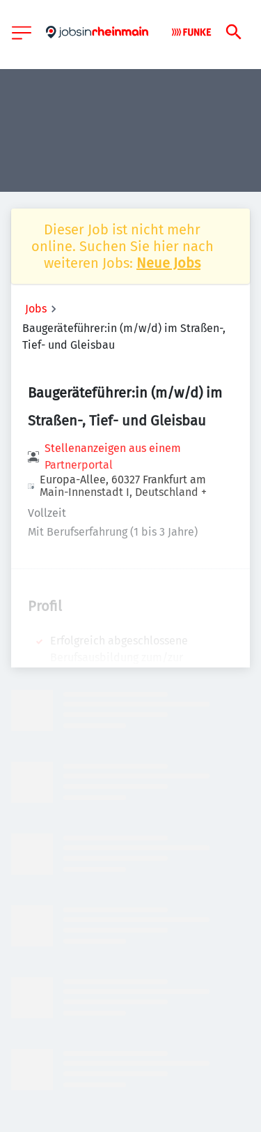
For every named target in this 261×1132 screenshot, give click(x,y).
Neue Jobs (168, 263)
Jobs (36, 308)
